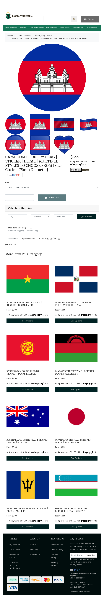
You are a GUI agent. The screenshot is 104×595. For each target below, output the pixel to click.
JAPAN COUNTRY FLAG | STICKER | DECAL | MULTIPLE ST (73, 441)
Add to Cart (52, 197)
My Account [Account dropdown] (92, 11)
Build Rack (76, 170)
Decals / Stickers (64, 27)
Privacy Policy (57, 549)
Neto (88, 592)
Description (13, 238)
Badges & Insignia (51, 27)
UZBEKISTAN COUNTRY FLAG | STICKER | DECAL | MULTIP (71, 509)
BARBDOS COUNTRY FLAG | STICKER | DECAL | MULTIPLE (27, 509)
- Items (89, 19)
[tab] (12, 238)
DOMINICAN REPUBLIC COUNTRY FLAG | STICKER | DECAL (73, 303)
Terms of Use (57, 544)
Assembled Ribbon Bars (37, 27)
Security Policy (54, 564)
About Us (64, 11)
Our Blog (34, 549)
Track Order (14, 549)
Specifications (28, 238)
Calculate (86, 216)
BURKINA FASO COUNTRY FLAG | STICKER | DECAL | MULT (24, 303)
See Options (27, 321)
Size (7, 182)
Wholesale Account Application (14, 565)
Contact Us (77, 11)
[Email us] (71, 570)
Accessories (23, 27)
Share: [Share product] (13, 175)
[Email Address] (77, 555)
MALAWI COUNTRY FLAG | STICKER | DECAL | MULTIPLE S (75, 372)
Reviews (49, 238)
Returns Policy (54, 556)
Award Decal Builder (11, 27)
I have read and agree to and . (82, 562)
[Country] (40, 216)
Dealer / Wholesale (91, 27)
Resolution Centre (14, 556)
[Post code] (63, 216)
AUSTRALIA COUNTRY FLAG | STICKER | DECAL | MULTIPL (27, 441)
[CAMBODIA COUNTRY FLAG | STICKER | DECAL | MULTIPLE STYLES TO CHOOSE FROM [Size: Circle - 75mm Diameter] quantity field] (19, 197)
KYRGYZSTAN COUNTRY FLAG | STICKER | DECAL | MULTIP (23, 372)
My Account (14, 544)
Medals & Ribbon (78, 27)
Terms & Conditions (78, 562)
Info (84, 164)
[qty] (17, 216)
